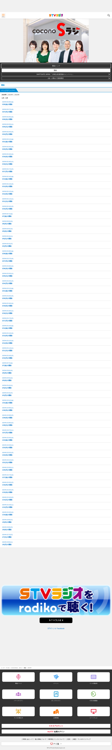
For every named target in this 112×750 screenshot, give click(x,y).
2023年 (17, 95)
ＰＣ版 (56, 744)
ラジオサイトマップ (84, 739)
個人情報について (40, 739)
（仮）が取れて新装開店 (55, 78)
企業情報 (56, 718)
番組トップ (56, 66)
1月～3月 (5, 98)
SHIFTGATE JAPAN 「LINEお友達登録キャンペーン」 (55, 74)
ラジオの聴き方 (18, 718)
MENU (3, 15)
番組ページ (18, 683)
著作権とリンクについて (56, 739)
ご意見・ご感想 (71, 739)
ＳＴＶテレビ (93, 718)
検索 (108, 15)
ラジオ (7, 667)
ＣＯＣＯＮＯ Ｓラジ (16, 667)
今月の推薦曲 (93, 700)
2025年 (4, 95)
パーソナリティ (18, 700)
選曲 (55, 70)
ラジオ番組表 (93, 683)
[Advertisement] (56, 6)
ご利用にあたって (27, 739)
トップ (2, 667)
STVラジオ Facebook (56, 628)
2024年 (10, 95)
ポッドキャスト (56, 700)
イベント (56, 683)
